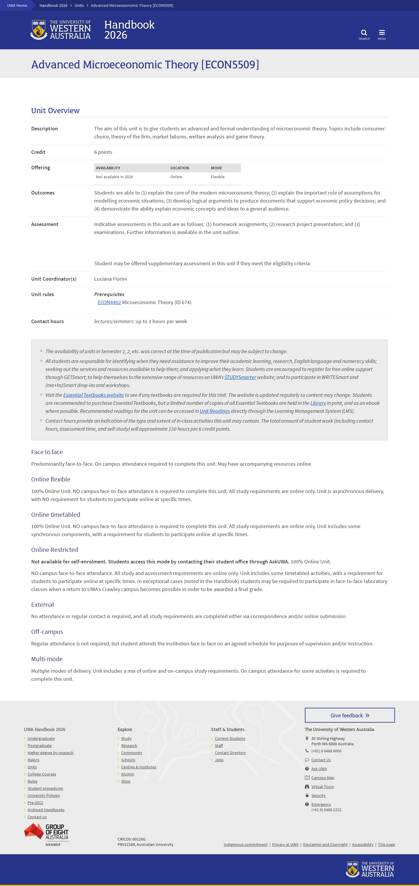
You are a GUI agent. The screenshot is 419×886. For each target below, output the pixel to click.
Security (318, 795)
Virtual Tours (322, 786)
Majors (33, 759)
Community (131, 752)
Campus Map (322, 777)
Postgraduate (40, 745)
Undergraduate (41, 738)
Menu (382, 34)
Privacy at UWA (285, 844)
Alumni (127, 774)
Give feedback (347, 715)
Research (129, 745)
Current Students (230, 738)
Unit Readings (215, 411)
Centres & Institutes (138, 767)
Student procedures (45, 788)
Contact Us (321, 759)
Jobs (219, 759)
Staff (219, 745)
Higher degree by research (51, 752)
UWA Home (17, 5)
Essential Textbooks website (93, 394)
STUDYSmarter (240, 377)
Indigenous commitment (246, 844)
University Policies (44, 795)
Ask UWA (319, 768)
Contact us (37, 816)
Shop (125, 781)
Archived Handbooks (46, 809)
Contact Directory (230, 752)
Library (318, 402)
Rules (32, 781)
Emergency (321, 804)
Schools (128, 759)
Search (364, 34)
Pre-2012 (35, 802)
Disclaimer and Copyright (325, 844)
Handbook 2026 (53, 5)
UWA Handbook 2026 (44, 729)
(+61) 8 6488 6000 (326, 751)
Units (79, 5)
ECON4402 (109, 302)
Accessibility (363, 844)
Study (126, 738)
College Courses (42, 774)
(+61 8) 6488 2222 (326, 809)
